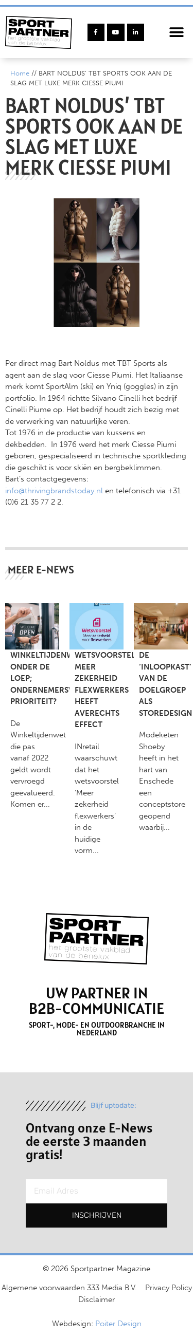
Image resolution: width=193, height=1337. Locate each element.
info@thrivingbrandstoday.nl (54, 490)
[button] (176, 32)
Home (19, 73)
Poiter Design (118, 1323)
